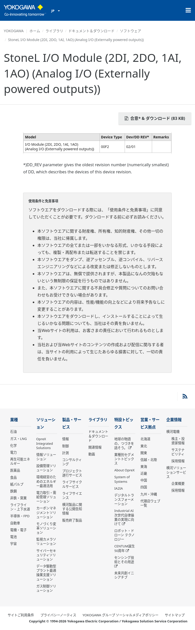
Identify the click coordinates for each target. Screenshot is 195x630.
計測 (65, 453)
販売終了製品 (72, 520)
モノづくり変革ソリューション (46, 528)
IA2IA (118, 488)
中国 (143, 480)
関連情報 (95, 447)
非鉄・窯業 (18, 498)
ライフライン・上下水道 (20, 507)
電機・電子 (18, 530)
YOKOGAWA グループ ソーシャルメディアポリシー (120, 615)
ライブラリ (54, 30)
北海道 (145, 439)
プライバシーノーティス (58, 615)
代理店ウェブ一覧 (150, 503)
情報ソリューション (46, 456)
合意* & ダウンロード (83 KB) (155, 118)
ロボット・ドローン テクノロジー (124, 535)
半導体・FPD (19, 516)
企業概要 (178, 483)
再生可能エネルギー (20, 461)
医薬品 (15, 470)
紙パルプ (16, 484)
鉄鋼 (13, 491)
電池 (13, 536)
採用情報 (178, 461)
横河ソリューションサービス (176, 472)
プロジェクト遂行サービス (72, 473)
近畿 (143, 473)
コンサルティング (72, 461)
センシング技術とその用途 (124, 559)
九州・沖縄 (148, 494)
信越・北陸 (148, 459)
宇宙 (13, 543)
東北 (143, 446)
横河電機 (173, 431)
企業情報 (174, 419)
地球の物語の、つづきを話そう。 (124, 443)
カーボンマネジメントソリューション (46, 512)
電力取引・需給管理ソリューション (46, 497)
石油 (13, 431)
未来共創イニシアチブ (124, 575)
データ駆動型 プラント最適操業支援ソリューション (46, 572)
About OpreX (124, 470)
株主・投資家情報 (178, 440)
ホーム (34, 30)
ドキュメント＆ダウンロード (91, 30)
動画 (91, 454)
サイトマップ (175, 615)
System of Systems (122, 479)
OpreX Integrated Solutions (44, 443)
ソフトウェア (130, 30)
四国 (143, 487)
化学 (13, 445)
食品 (13, 477)
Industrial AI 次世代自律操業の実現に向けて (124, 517)
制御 (65, 446)
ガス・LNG (18, 438)
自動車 (15, 523)
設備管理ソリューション (46, 468)
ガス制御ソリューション (46, 588)
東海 (143, 466)
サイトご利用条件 (21, 615)
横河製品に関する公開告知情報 (72, 508)
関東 (143, 453)
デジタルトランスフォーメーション (124, 499)
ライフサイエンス (72, 495)
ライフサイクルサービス (72, 484)
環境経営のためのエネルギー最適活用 (46, 481)
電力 (13, 452)
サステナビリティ (178, 452)
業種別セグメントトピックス (124, 459)
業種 (14, 419)
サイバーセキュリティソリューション (46, 555)
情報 (65, 439)
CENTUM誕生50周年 (124, 548)
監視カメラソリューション (46, 541)
